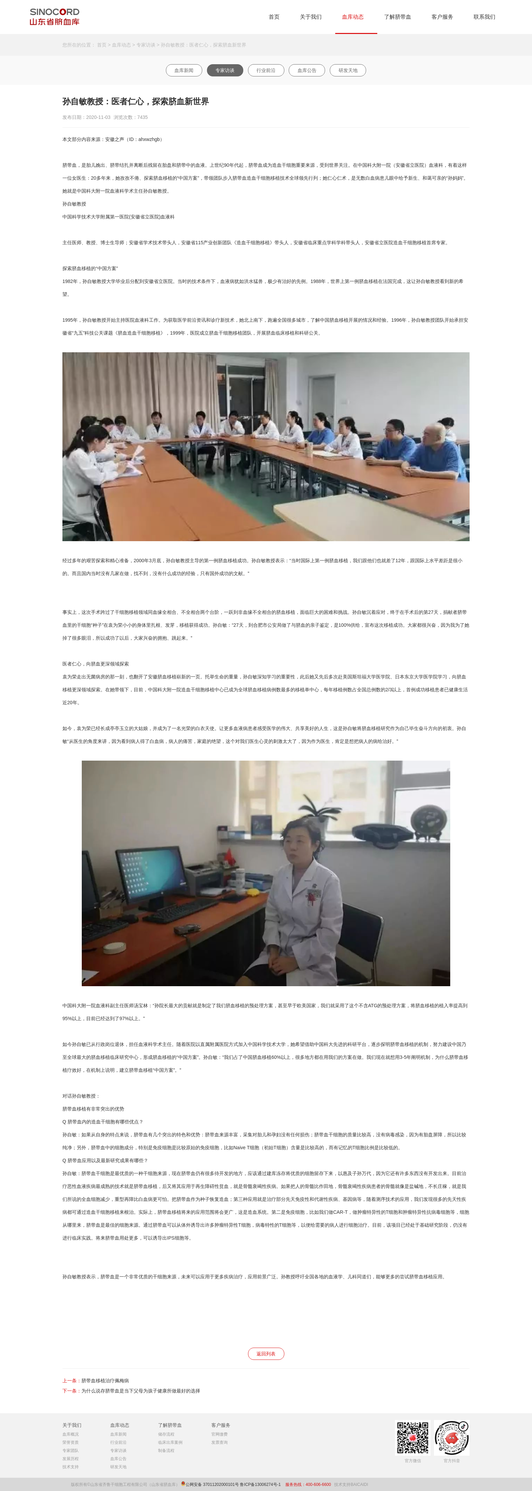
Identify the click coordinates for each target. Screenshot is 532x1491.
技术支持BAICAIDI (351, 1484)
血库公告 (307, 70)
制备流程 (166, 1450)
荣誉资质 (70, 1442)
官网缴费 (219, 1434)
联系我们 (484, 17)
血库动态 (353, 17)
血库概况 (70, 1434)
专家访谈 (145, 45)
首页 (274, 17)
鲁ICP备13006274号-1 (261, 1484)
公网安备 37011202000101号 (212, 1484)
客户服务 (442, 17)
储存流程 (166, 1434)
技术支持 (70, 1467)
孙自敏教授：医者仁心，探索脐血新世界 (203, 45)
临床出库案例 (170, 1442)
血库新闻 (183, 70)
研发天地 (348, 70)
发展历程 (70, 1458)
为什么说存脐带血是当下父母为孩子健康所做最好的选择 (140, 1391)
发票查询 (219, 1442)
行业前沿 (266, 70)
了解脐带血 (397, 17)
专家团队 (70, 1450)
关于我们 (311, 17)
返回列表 (266, 1353)
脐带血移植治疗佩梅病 (105, 1380)
